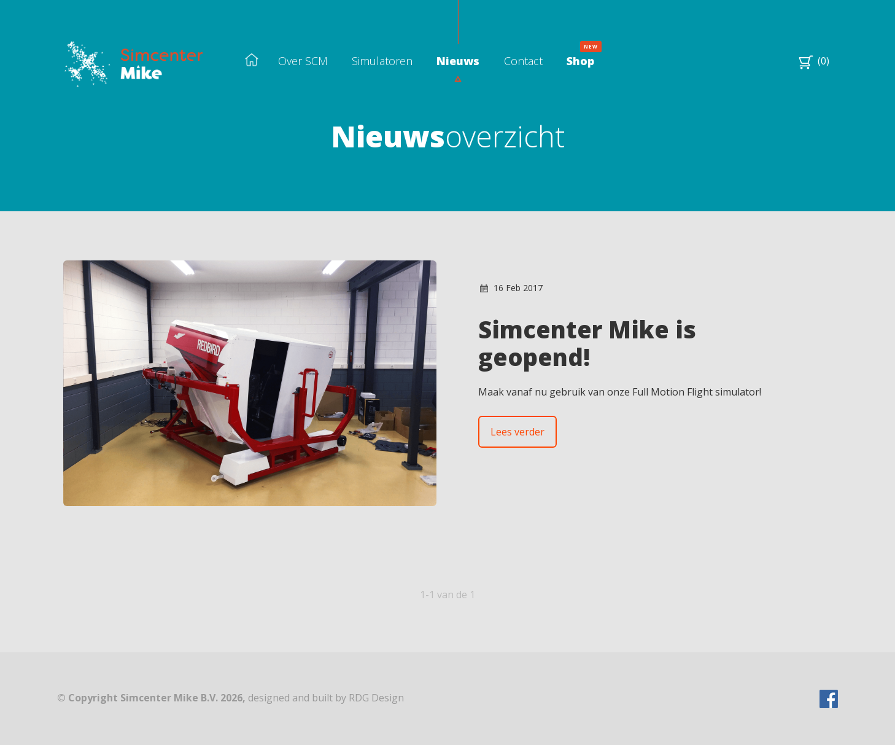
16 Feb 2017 (518, 288)
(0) (822, 61)
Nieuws (457, 60)
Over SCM (303, 60)
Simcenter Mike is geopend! (587, 343)
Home (252, 61)
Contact (523, 60)
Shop (580, 60)
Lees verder (517, 432)
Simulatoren (382, 60)
